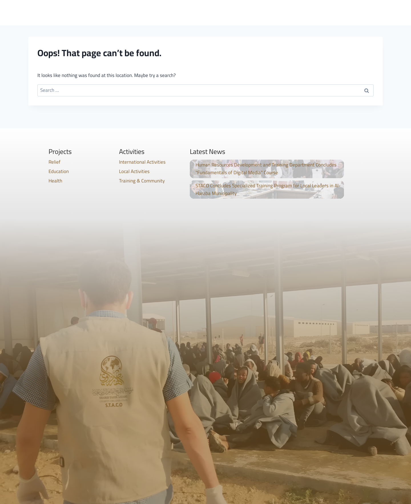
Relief (55, 161)
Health (55, 180)
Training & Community (142, 180)
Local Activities (134, 171)
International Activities (142, 161)
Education (59, 171)
